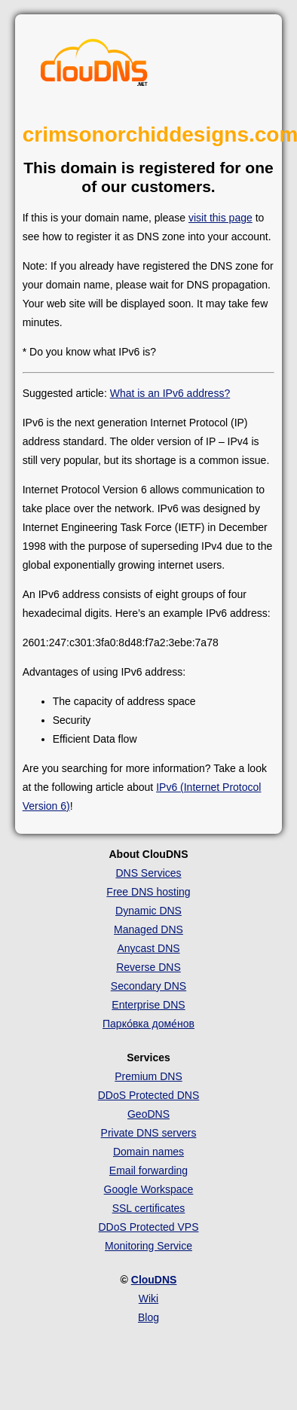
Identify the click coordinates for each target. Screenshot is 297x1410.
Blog (148, 1317)
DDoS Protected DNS (149, 1095)
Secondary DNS (148, 986)
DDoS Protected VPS (148, 1227)
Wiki (148, 1298)
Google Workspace (149, 1189)
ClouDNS (154, 1280)
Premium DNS (148, 1076)
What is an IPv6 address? (170, 393)
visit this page (220, 218)
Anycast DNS (148, 948)
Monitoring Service (148, 1246)
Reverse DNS (148, 967)
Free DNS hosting (148, 892)
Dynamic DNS (148, 911)
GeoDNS (148, 1114)
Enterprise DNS (148, 1005)
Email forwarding (148, 1170)
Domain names (148, 1152)
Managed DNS (148, 929)
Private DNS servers (149, 1133)
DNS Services (148, 873)
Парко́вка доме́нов (148, 1024)
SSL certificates (148, 1208)
